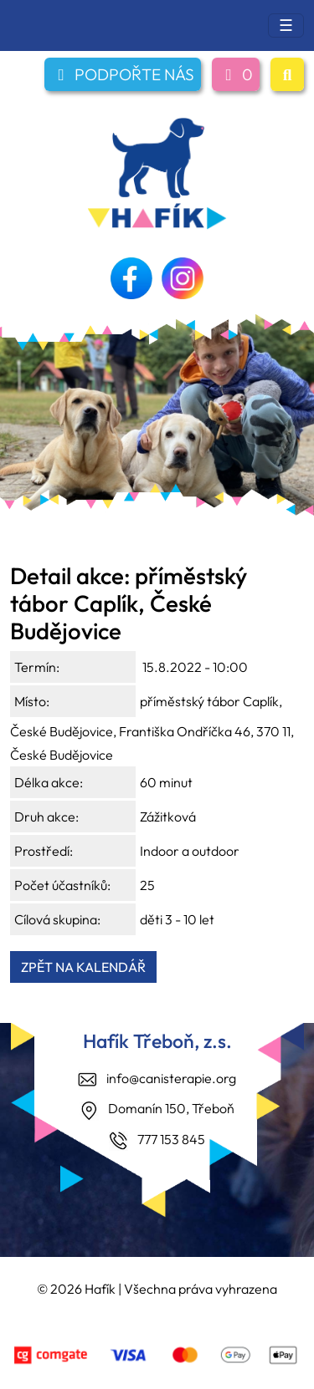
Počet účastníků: (62, 885)
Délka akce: (48, 782)
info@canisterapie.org (171, 1078)
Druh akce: (46, 816)
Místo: (31, 701)
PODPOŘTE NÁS (122, 74)
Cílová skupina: (57, 919)
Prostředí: (43, 850)
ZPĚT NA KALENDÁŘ (83, 967)
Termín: (36, 667)
